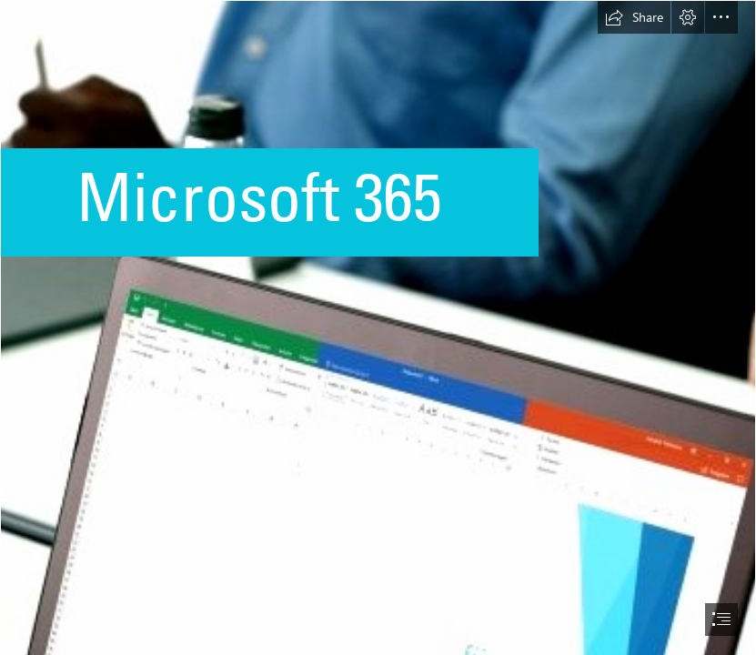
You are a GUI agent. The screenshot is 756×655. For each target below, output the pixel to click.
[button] (634, 17)
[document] (378, 327)
